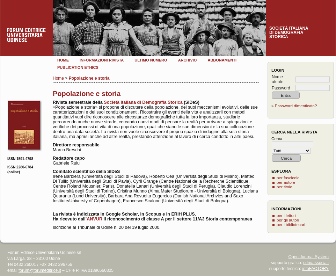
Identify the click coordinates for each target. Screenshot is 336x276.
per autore (286, 182)
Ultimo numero (150, 60)
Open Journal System (308, 256)
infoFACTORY (315, 268)
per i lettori (286, 215)
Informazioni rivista (102, 60)
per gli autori (288, 220)
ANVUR (94, 219)
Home (63, 60)
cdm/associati (316, 262)
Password (281, 88)
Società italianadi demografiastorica (288, 32)
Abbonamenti (221, 60)
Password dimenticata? (296, 105)
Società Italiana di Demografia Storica (143, 102)
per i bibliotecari (291, 224)
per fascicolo (288, 177)
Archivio (187, 60)
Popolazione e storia (89, 78)
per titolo (284, 186)
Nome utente (277, 79)
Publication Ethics (77, 67)
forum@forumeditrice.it (40, 270)
